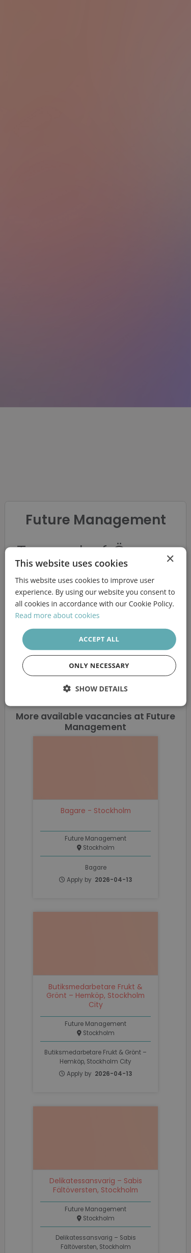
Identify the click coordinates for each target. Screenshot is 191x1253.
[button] (95, 688)
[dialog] (95, 626)
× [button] (170, 559)
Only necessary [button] (99, 665)
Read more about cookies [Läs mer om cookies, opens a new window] (57, 615)
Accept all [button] (99, 639)
